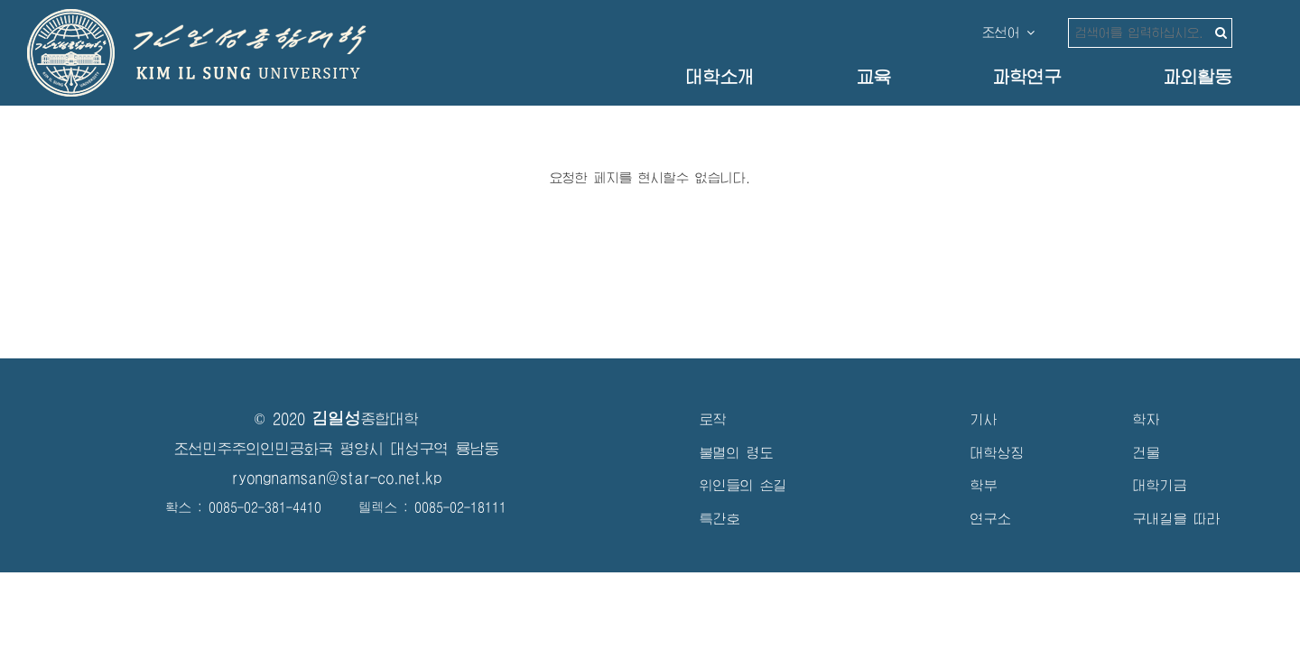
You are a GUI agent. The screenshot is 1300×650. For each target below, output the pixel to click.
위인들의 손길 (743, 485)
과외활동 (1198, 77)
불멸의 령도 (737, 453)
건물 (1146, 453)
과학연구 (1027, 77)
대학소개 (720, 77)
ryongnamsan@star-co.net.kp (336, 478)
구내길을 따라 (1177, 518)
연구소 (990, 518)
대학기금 (1160, 485)
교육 (874, 77)
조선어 (1008, 32)
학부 (984, 485)
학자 (1146, 419)
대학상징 (997, 453)
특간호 (720, 518)
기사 (984, 419)
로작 (713, 419)
